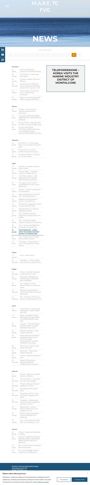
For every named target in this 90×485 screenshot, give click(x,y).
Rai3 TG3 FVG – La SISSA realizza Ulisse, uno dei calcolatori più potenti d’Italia (29, 145)
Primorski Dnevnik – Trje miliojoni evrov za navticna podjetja (30, 380)
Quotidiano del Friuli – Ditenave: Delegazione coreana (29, 209)
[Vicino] (87, 473)
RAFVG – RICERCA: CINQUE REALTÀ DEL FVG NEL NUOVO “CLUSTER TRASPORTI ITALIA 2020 (30, 318)
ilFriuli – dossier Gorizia (27, 255)
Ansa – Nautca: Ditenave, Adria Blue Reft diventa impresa (29, 446)
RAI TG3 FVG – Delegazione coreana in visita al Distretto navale (30, 205)
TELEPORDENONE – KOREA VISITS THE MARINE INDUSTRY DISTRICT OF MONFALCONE (29, 232)
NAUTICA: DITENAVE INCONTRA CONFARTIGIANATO (30, 70)
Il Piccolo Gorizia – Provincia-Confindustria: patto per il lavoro (28, 150)
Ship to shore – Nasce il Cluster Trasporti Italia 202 (29, 347)
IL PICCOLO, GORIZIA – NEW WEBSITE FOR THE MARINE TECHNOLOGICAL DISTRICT (28, 178)
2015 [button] (69, 55)
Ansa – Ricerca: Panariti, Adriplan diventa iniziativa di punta (29, 237)
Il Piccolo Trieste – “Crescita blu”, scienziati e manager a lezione (28, 172)
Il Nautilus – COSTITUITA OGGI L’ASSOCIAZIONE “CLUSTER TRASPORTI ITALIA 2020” (30, 325)
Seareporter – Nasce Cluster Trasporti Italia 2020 (29, 352)
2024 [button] (21, 55)
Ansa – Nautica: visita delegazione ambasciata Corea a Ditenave (29, 226)
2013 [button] (79, 55)
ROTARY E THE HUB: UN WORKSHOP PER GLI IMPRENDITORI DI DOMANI (29, 362)
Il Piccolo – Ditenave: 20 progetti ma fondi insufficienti (30, 375)
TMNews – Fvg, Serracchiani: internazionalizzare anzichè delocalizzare (27, 111)
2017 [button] (58, 55)
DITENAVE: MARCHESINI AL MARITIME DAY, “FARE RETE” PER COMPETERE (29, 278)
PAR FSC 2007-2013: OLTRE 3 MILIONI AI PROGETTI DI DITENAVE (29, 415)
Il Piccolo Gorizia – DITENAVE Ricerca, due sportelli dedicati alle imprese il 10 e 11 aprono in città (30, 86)
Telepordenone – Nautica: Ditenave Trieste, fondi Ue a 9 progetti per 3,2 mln (29, 408)
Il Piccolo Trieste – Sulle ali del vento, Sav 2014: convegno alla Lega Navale (30, 123)
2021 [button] (37, 55)
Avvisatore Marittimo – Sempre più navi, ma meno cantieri (29, 155)
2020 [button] (42, 55)
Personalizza (64, 479)
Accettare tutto (79, 479)
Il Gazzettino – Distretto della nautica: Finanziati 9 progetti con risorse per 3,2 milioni (30, 402)
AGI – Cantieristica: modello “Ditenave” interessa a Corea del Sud (30, 221)
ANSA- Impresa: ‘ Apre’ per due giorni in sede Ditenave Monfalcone (29, 92)
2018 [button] (53, 55)
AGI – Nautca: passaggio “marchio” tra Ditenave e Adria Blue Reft (28, 451)
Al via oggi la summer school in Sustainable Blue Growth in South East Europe (29, 184)
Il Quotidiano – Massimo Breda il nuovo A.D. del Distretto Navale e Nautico (29, 243)
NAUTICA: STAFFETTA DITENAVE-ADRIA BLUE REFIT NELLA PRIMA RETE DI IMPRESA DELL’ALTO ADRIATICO (29, 439)
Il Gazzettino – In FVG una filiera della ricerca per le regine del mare (30, 261)
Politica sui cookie (43, 482)
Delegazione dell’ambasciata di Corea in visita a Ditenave (28, 200)
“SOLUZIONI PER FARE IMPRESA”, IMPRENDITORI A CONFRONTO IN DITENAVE (30, 117)
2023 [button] (26, 55)
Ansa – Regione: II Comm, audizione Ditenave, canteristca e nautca (30, 285)
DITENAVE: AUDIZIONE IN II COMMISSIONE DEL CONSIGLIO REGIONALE (30, 292)
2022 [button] (32, 55)
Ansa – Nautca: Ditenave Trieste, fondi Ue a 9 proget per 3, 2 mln (30, 421)
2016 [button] (63, 55)
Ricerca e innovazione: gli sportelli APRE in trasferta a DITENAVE (30, 98)
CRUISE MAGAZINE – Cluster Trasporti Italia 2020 (29, 331)
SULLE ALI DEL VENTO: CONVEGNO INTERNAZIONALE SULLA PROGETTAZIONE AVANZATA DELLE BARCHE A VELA (30, 130)
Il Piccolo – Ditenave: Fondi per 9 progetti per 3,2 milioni (30, 385)
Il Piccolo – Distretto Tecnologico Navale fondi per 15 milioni (30, 273)
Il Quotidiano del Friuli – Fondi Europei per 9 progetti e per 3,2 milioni (29, 395)
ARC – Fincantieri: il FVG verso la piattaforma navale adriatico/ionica (30, 298)
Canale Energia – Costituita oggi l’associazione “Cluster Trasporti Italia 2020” (30, 310)
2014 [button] (74, 55)
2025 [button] (16, 55)
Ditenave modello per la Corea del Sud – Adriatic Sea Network (29, 195)
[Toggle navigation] (7, 6)
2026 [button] (10, 55)
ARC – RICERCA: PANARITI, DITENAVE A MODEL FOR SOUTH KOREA (30, 215)
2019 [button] (48, 55)
